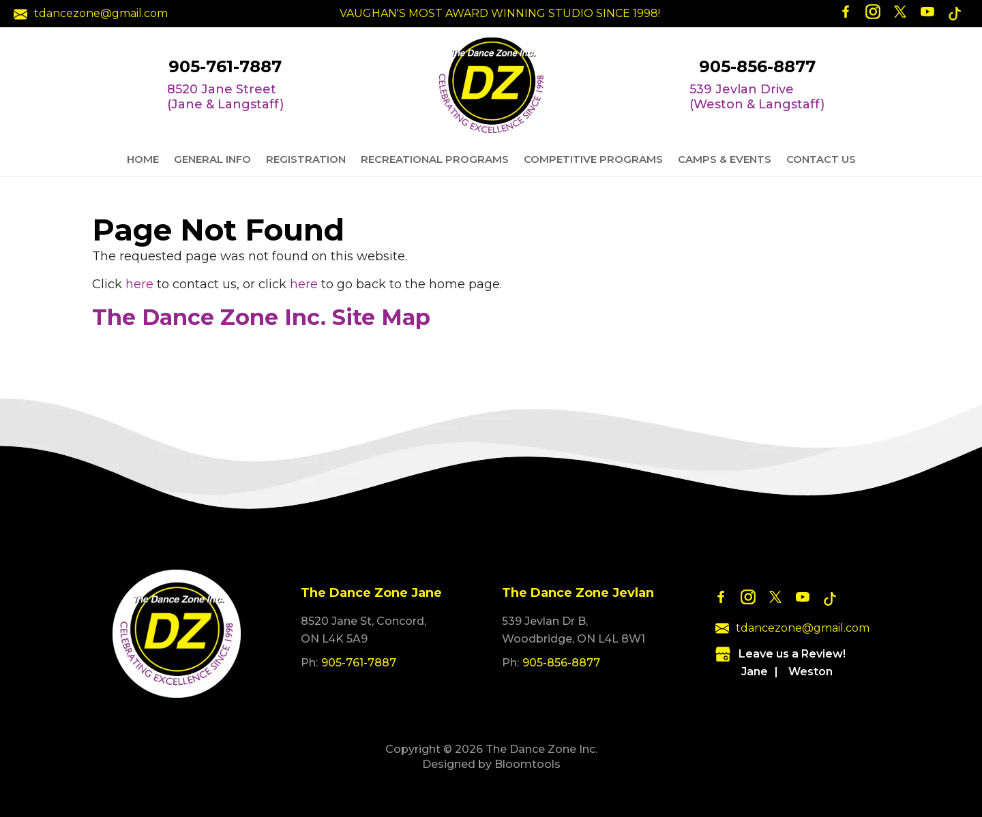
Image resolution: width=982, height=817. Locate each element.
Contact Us (821, 159)
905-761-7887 (225, 67)
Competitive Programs (593, 159)
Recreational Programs (435, 159)
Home (143, 159)
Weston (810, 671)
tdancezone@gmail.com (91, 14)
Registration (306, 159)
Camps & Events (724, 159)
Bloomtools (527, 764)
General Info (212, 159)
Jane (754, 671)
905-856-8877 (757, 67)
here (139, 284)
